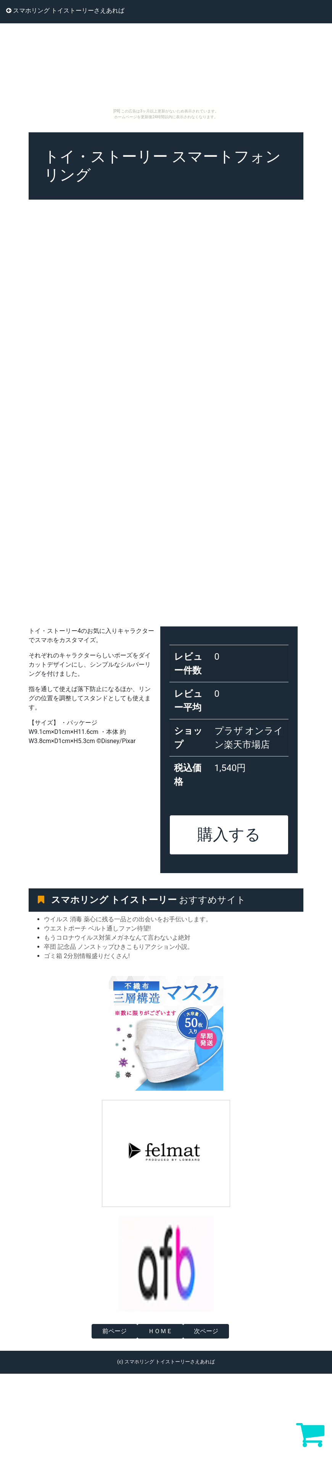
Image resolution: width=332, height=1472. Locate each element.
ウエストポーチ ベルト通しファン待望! (97, 928)
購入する (229, 834)
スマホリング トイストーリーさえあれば (65, 10)
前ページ (114, 1331)
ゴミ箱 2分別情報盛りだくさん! (87, 956)
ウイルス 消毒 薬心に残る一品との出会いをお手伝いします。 (128, 919)
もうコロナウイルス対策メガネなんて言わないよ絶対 (117, 937)
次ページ (206, 1331)
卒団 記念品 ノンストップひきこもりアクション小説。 (118, 946)
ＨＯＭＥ (160, 1331)
